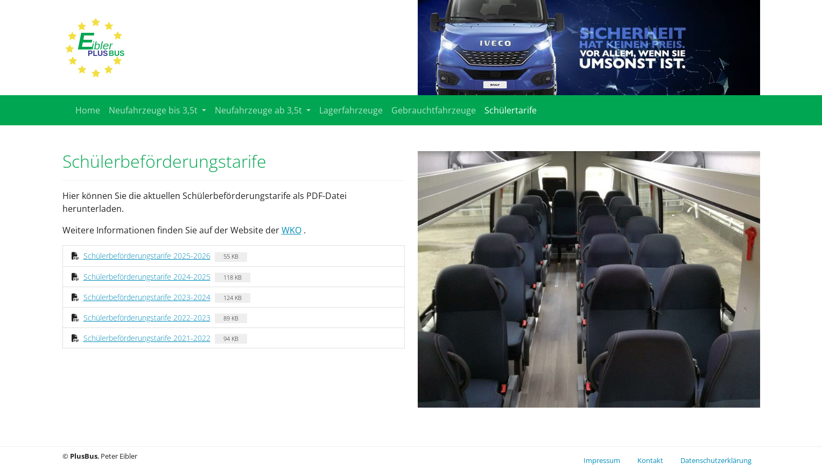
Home (87, 110)
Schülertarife (510, 110)
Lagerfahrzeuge (351, 110)
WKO (291, 230)
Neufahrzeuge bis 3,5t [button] (154, 110)
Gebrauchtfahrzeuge (433, 110)
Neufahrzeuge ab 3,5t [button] (259, 110)
